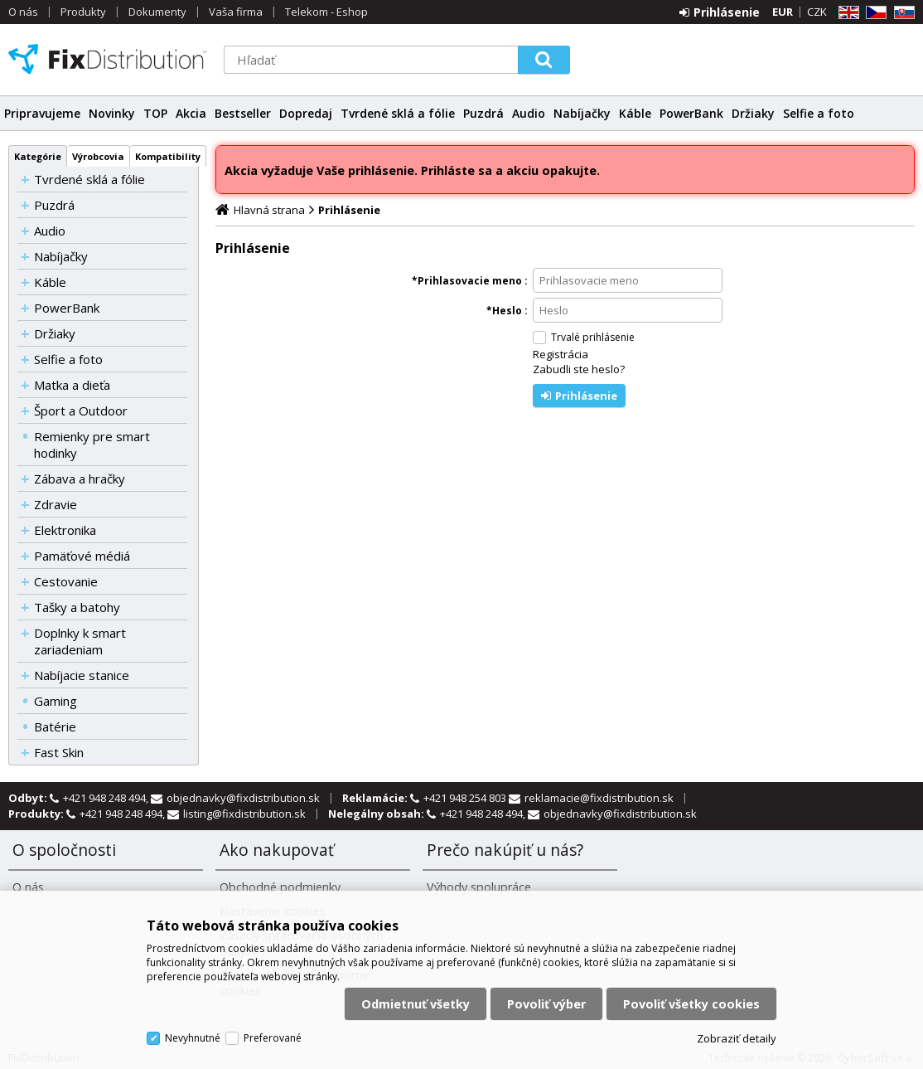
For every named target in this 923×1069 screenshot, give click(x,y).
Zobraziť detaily (736, 1038)
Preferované (273, 1038)
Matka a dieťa (72, 385)
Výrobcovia (98, 156)
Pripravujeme (42, 113)
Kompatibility (168, 156)
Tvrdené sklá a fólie (398, 113)
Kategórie (37, 156)
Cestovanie (66, 581)
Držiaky (753, 113)
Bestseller (243, 113)
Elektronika (65, 530)
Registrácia (560, 354)
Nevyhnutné (192, 1038)
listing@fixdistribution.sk (244, 813)
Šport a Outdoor (81, 410)
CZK (817, 11)
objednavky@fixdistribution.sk (243, 797)
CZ (873, 13)
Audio (528, 113)
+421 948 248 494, (107, 797)
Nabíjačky (582, 113)
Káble (635, 113)
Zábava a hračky (79, 478)
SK (901, 13)
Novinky (112, 113)
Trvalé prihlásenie (593, 337)
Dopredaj (305, 113)
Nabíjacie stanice (81, 675)
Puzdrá (483, 113)
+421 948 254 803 (466, 797)
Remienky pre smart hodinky (92, 444)
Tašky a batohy (77, 607)
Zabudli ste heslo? (579, 369)
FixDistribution (107, 58)
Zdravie (55, 504)
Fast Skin (59, 752)
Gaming (55, 700)
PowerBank (691, 113)
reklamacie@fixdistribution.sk (599, 797)
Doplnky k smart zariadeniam (80, 641)
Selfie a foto (818, 113)
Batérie (55, 726)
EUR (782, 11)
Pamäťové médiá (82, 555)
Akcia (191, 113)
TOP (155, 113)
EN (846, 13)
